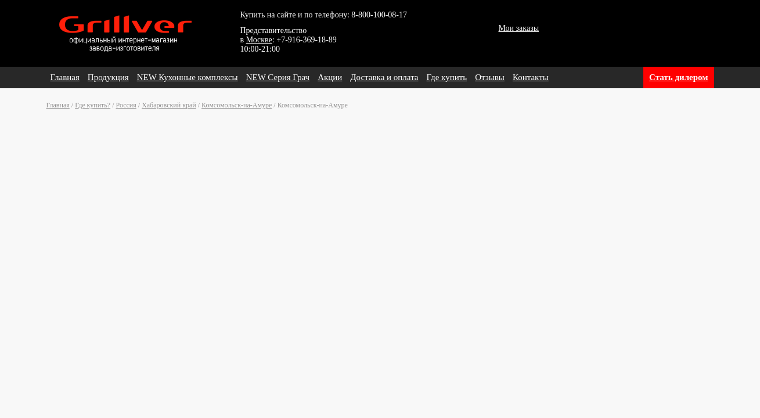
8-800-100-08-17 (379, 14)
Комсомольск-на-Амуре (236, 105)
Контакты (531, 77)
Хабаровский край (169, 105)
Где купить (447, 77)
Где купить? (92, 105)
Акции (330, 77)
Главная (65, 77)
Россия (126, 105)
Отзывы (490, 77)
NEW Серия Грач (277, 77)
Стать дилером (678, 77)
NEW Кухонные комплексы (187, 77)
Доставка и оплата (384, 77)
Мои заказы (519, 28)
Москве (259, 39)
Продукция (108, 77)
